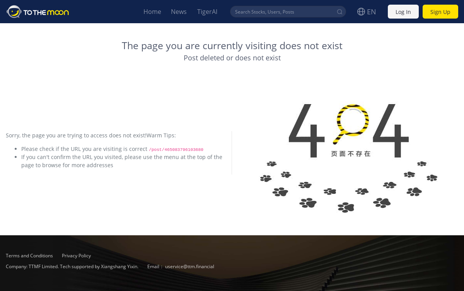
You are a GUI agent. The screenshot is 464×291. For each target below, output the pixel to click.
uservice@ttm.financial (189, 266)
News (179, 11)
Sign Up (440, 11)
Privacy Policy (76, 255)
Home (152, 11)
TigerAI (207, 11)
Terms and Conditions (30, 255)
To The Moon (38, 11)
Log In (403, 11)
